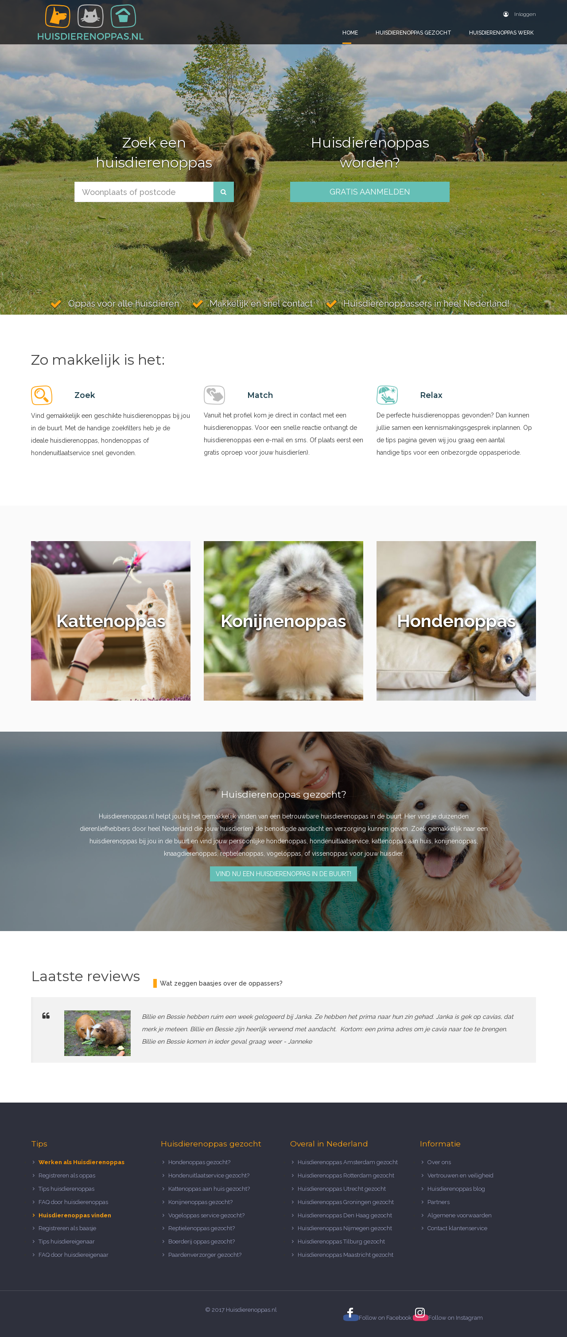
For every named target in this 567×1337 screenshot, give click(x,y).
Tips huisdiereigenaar (67, 1241)
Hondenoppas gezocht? (199, 1162)
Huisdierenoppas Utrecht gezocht (342, 1188)
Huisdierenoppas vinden (75, 1215)
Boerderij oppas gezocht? (201, 1241)
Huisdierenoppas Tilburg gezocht (341, 1241)
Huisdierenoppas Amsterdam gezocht (348, 1162)
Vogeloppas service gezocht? (206, 1215)
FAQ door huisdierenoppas (74, 1202)
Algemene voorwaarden (459, 1215)
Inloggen (519, 14)
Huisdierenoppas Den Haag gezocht (345, 1215)
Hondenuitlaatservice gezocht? (208, 1175)
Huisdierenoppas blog (456, 1188)
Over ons (439, 1162)
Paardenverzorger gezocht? (204, 1254)
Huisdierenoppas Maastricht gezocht (345, 1254)
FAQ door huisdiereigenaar (74, 1254)
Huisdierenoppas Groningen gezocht (346, 1202)
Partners (438, 1202)
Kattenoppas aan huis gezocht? (209, 1188)
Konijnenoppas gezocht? (200, 1202)
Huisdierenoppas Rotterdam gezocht (346, 1175)
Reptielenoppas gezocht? (201, 1228)
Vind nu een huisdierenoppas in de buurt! (283, 873)
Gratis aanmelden (370, 191)
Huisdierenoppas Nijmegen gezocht (345, 1228)
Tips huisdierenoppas (66, 1188)
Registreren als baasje (67, 1228)
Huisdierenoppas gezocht (413, 33)
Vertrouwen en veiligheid (460, 1175)
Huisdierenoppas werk (501, 33)
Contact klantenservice (457, 1228)
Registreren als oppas (67, 1175)
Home (350, 33)
